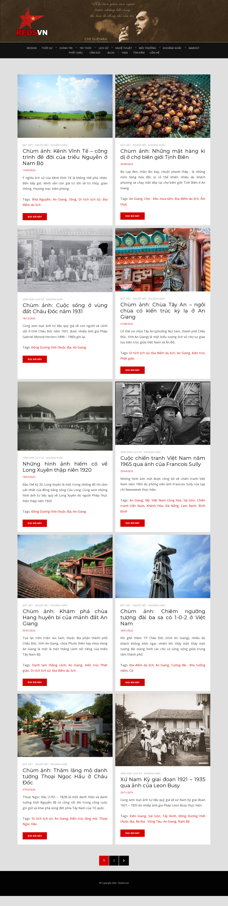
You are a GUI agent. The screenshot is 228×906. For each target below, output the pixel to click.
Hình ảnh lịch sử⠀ (34, 299)
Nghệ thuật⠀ (124, 48)
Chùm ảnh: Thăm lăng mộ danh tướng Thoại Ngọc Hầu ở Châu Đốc (65, 777)
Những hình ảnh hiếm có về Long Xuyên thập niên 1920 (65, 467)
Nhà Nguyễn (41, 199)
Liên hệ (154, 52)
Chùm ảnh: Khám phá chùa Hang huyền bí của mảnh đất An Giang (65, 617)
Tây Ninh (169, 816)
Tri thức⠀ (86, 48)
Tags (124, 52)
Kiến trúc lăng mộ (83, 819)
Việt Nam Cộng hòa (166, 500)
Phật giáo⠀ (77, 52)
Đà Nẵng (172, 506)
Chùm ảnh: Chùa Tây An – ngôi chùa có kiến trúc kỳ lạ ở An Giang (162, 311)
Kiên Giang (138, 816)
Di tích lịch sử (89, 199)
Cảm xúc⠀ (96, 52)
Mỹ (147, 500)
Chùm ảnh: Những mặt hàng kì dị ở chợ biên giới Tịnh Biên (162, 154)
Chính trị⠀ (66, 48)
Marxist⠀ (195, 48)
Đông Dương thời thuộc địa (51, 347)
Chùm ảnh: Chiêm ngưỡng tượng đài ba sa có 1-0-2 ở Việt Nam (162, 617)
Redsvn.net (123, 885)
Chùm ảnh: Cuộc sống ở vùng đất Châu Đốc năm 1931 (65, 308)
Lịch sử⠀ (104, 48)
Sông (72, 199)
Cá (131, 671)
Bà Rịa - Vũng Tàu (149, 822)
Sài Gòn (189, 500)
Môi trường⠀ (148, 48)
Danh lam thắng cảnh (49, 665)
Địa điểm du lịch (187, 199)
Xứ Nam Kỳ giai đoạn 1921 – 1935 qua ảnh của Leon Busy (162, 783)
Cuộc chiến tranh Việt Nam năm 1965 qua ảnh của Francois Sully (162, 461)
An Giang (60, 199)
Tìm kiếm (139, 52)
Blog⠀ (111, 52)
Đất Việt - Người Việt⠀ (36, 145)
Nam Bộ (184, 822)
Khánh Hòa (155, 506)
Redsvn (32, 48)
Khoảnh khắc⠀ (173, 48)
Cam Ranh (188, 506)
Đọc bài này (35, 216)
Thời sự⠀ (48, 48)
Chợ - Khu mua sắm (158, 199)
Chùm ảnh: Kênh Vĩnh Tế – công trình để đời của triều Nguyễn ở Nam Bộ (65, 157)
